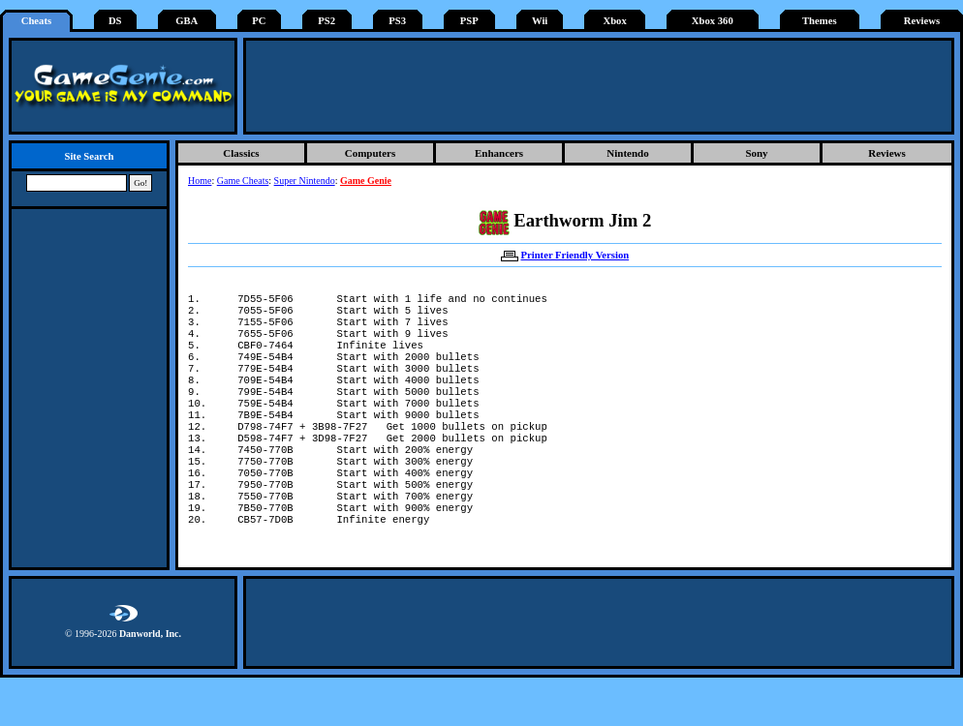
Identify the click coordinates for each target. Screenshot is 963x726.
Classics (241, 153)
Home (199, 180)
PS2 (326, 20)
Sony (756, 153)
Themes (819, 20)
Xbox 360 (712, 20)
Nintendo (627, 153)
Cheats (36, 20)
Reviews (922, 20)
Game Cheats (243, 180)
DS (115, 20)
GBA (186, 20)
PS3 (397, 20)
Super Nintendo (304, 180)
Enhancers (499, 153)
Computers (370, 153)
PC (258, 20)
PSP (469, 20)
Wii (539, 20)
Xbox (614, 20)
